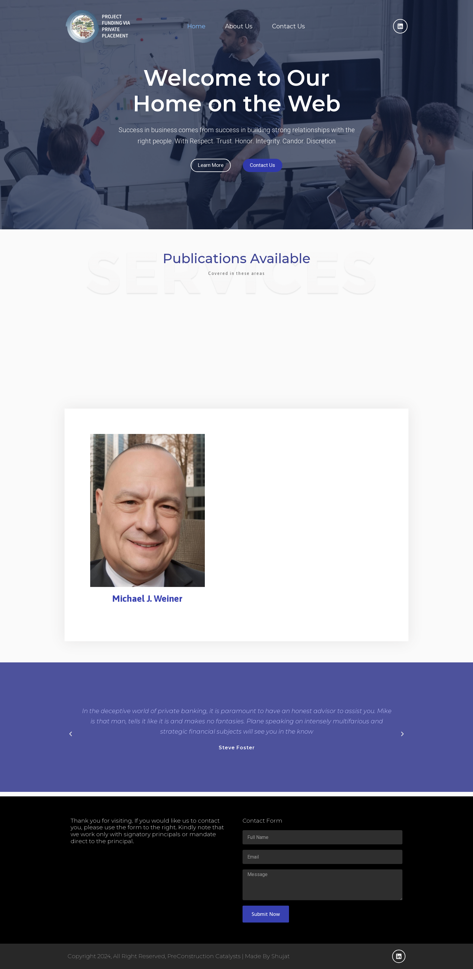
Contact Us (288, 26)
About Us (238, 26)
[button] (71, 738)
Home (196, 26)
